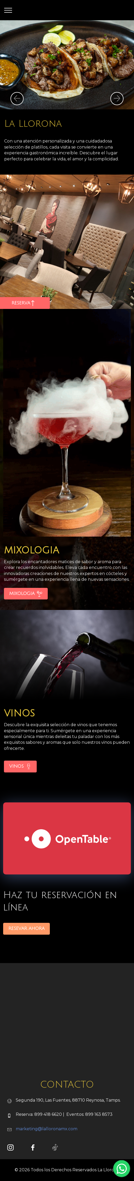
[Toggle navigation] (8, 10)
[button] (17, 98)
